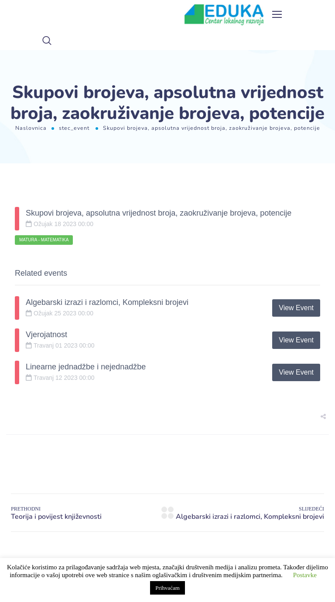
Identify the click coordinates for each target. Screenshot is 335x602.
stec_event (74, 128)
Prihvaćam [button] (167, 588)
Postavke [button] (305, 575)
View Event (296, 307)
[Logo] (224, 14)
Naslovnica (31, 128)
